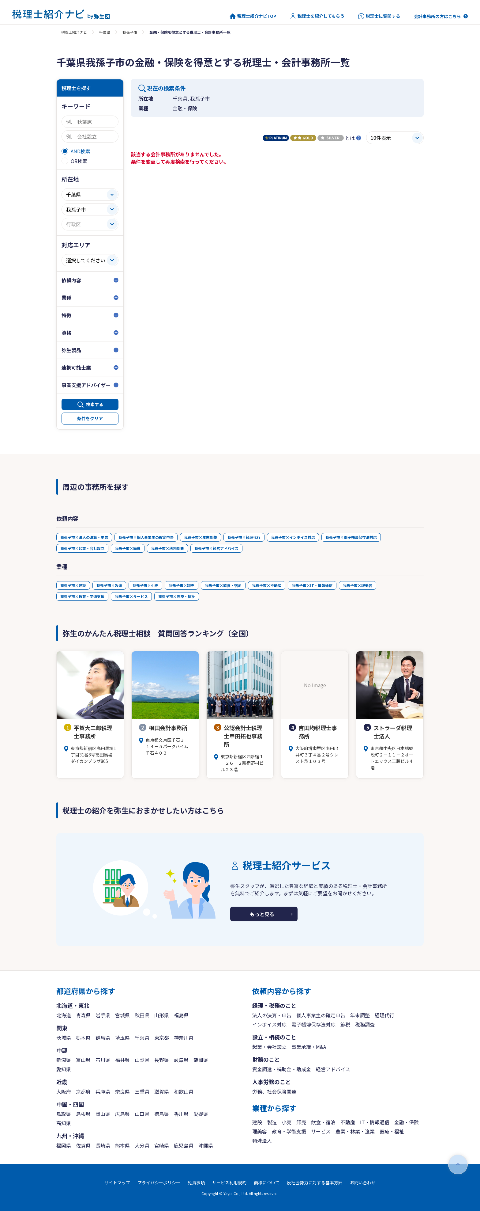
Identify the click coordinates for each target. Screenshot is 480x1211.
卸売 (301, 1122)
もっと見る (262, 914)
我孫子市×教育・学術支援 (82, 596)
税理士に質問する (379, 16)
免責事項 (196, 1182)
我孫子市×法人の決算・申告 (84, 537)
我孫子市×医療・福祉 (176, 596)
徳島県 (161, 1114)
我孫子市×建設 (73, 585)
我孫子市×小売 (145, 585)
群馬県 (103, 1037)
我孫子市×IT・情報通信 (312, 585)
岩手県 (103, 1015)
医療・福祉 (392, 1131)
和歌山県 (183, 1091)
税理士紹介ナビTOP (253, 16)
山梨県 (142, 1060)
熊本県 (122, 1145)
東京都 (161, 1037)
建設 (257, 1122)
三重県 (142, 1091)
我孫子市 (129, 32)
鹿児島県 (183, 1145)
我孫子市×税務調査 (167, 548)
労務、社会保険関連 (274, 1091)
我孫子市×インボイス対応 (293, 537)
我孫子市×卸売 (181, 585)
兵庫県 (103, 1091)
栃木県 (83, 1037)
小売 (286, 1122)
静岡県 (200, 1060)
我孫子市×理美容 (357, 585)
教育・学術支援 (289, 1131)
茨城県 (63, 1037)
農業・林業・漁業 (355, 1131)
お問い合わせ (363, 1182)
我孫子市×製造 (109, 585)
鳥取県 (63, 1114)
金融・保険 (406, 1122)
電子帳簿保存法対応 (313, 1024)
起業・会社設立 (269, 1046)
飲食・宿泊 (323, 1122)
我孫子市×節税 (128, 548)
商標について (266, 1182)
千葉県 (104, 32)
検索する (94, 404)
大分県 (142, 1145)
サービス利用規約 (229, 1182)
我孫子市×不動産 (266, 585)
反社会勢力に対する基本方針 (315, 1182)
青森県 (83, 1015)
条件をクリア (90, 418)
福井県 (122, 1060)
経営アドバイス (333, 1069)
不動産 (347, 1122)
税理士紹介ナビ (74, 32)
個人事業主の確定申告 (320, 1015)
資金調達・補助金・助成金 (281, 1069)
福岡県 (63, 1145)
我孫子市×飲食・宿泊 (223, 585)
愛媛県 (200, 1114)
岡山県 (103, 1114)
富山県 (83, 1060)
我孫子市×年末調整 (200, 537)
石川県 (103, 1060)
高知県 (63, 1123)
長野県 (161, 1060)
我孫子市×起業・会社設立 (82, 548)
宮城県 (122, 1015)
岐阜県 (181, 1060)
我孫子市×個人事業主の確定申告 (146, 537)
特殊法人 (262, 1140)
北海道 (63, 1015)
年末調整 (360, 1015)
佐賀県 (83, 1145)
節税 (345, 1024)
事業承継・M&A (308, 1046)
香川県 (181, 1114)
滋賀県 (161, 1091)
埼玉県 (122, 1037)
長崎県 (103, 1145)
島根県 (83, 1114)
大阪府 (63, 1091)
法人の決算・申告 (271, 1015)
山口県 (142, 1114)
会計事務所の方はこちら (437, 16)
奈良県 (122, 1091)
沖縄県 (205, 1145)
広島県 (122, 1114)
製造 (272, 1122)
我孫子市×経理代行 (244, 537)
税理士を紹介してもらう (317, 16)
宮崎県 (161, 1145)
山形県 (161, 1015)
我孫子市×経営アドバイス (216, 548)
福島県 (181, 1015)
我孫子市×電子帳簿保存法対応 (351, 537)
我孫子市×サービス (131, 596)
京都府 (83, 1091)
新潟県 (63, 1060)
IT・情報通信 (374, 1122)
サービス (321, 1131)
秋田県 (142, 1015)
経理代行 (384, 1015)
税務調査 (365, 1024)
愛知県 (63, 1069)
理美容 (259, 1131)
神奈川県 (183, 1037)
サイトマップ (117, 1182)
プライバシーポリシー (158, 1182)
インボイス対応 (269, 1024)
